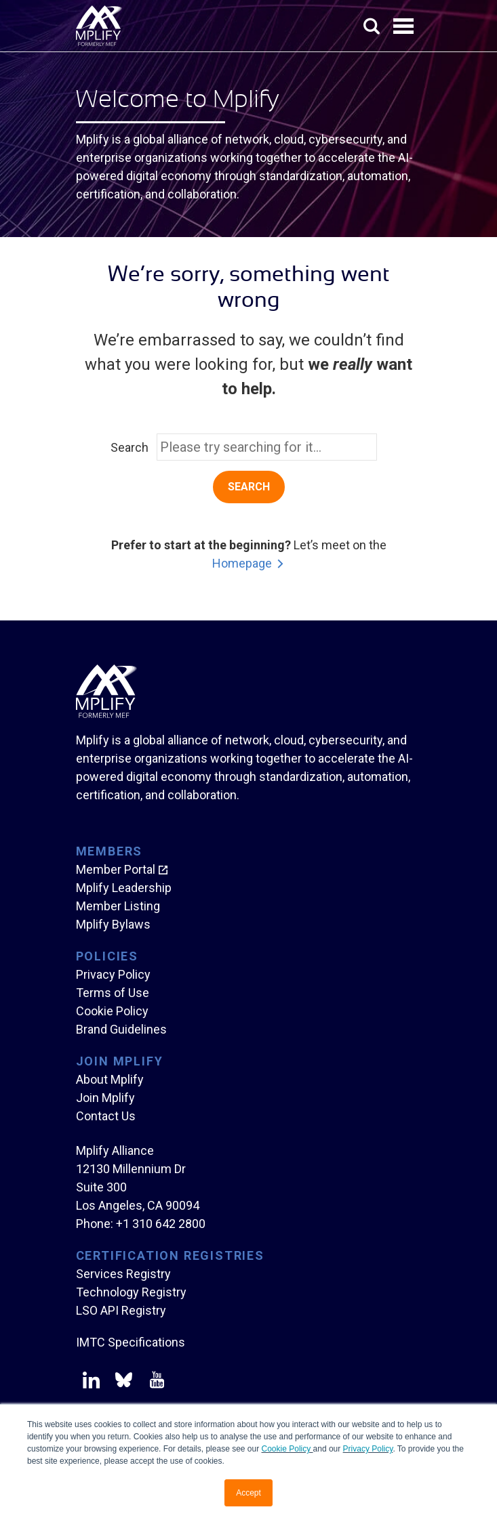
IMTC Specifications (130, 1342)
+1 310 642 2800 (160, 1223)
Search (129, 447)
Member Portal (115, 869)
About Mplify (110, 1079)
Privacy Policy (368, 1449)
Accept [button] (248, 1493)
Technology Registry (131, 1292)
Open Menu (405, 27)
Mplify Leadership (124, 888)
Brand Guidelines (121, 1029)
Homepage (242, 563)
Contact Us (106, 1116)
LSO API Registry (121, 1310)
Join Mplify (105, 1098)
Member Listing (118, 906)
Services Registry (123, 1274)
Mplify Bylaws (113, 924)
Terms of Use (112, 993)
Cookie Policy (287, 1449)
